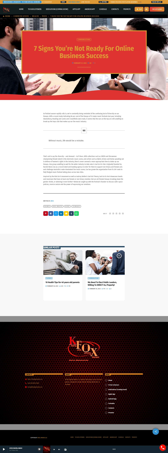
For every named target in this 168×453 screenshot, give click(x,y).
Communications (84, 39)
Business (47, 206)
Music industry (57, 206)
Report (67, 206)
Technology (76, 206)
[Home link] (6, 9)
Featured (49, 278)
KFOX (52, 201)
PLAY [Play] (139, 9)
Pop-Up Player (157, 9)
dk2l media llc (42, 437)
